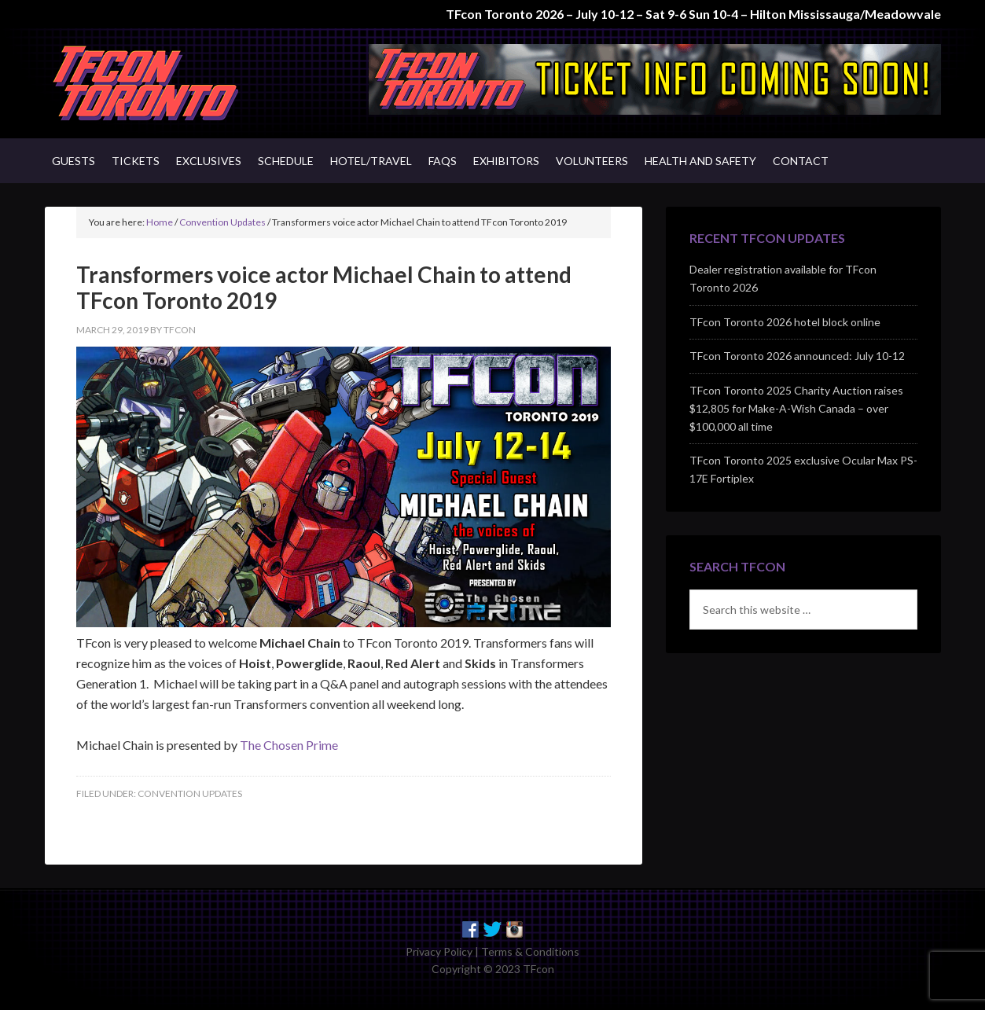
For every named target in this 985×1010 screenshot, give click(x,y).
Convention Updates (190, 793)
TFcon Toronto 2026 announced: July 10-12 (797, 355)
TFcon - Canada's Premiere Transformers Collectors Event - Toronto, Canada (178, 83)
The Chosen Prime (289, 744)
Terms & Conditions (530, 951)
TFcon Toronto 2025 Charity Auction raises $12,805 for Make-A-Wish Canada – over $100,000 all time (796, 408)
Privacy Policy (439, 951)
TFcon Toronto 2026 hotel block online (784, 322)
